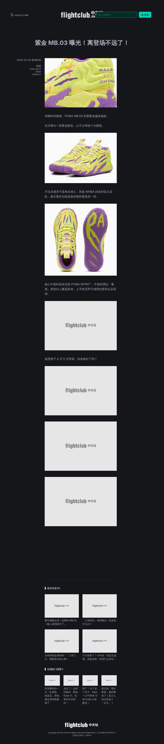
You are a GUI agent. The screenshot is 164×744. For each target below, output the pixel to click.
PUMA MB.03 (35, 69)
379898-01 (36, 74)
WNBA (38, 72)
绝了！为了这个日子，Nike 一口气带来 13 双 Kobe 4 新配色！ (90, 695)
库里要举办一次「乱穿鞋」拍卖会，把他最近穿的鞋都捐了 (52, 695)
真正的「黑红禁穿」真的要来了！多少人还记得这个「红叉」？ (108, 695)
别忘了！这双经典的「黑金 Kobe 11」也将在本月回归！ (70, 695)
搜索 (145, 14)
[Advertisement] (81, 551)
